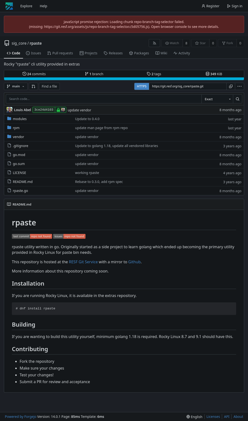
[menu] (239, 86)
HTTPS (142, 86)
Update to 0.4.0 (87, 118)
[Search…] (237, 99)
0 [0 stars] (213, 43)
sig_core (19, 43)
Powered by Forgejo (20, 416)
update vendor (79, 110)
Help (43, 6)
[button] (33, 86)
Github (134, 261)
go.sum (16, 163)
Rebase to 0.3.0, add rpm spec (99, 181)
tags (154, 74)
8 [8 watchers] (186, 43)
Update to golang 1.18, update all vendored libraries (116, 145)
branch (94, 74)
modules (17, 118)
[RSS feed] (154, 43)
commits (34, 74)
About (238, 416)
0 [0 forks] (240, 43)
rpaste (36, 43)
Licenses (213, 416)
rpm (13, 127)
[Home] (9, 6)
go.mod (16, 154)
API (226, 416)
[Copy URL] (230, 86)
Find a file (49, 86)
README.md (20, 181)
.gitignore (17, 145)
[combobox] (217, 99)
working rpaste (87, 172)
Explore (26, 6)
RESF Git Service (83, 261)
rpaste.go (17, 190)
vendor (15, 136)
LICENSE (16, 172)
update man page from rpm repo (101, 127)
